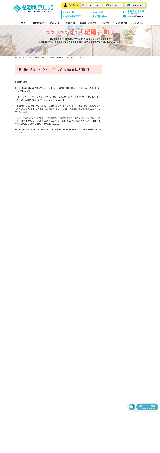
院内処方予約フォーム (61, 320)
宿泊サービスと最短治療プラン (96, 295)
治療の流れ (87, 268)
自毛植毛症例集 (22, 282)
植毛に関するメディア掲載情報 (129, 300)
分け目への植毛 (23, 317)
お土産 (113, 137)
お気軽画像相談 (22, 277)
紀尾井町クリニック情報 (128, 90)
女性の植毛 (22, 327)
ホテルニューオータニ (118, 159)
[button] (91, 5)
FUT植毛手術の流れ (92, 273)
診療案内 (120, 268)
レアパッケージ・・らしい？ (120, 75)
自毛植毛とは (56, 273)
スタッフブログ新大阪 (126, 295)
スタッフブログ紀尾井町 (126, 291)
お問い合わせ (65, 414)
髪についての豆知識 (118, 128)
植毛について (115, 132)
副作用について (90, 291)
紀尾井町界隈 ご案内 (118, 141)
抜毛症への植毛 (23, 295)
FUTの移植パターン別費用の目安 (96, 304)
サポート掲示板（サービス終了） (128, 308)
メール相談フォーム (24, 273)
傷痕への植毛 (22, 300)
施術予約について (116, 101)
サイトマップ (95, 414)
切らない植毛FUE (57, 291)
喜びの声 (114, 168)
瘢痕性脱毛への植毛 (25, 304)
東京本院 (121, 273)
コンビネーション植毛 (26, 313)
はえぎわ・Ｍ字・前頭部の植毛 (29, 286)
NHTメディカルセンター (126, 282)
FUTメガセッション (60, 282)
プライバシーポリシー (80, 414)
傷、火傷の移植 (116, 150)
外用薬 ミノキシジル (60, 308)
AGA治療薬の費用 (91, 313)
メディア (114, 163)
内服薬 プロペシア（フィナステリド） (65, 314)
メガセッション (23, 308)
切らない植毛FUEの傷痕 (61, 295)
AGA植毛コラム (122, 313)
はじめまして (29, 154)
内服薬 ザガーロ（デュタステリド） (65, 304)
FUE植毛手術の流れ (92, 277)
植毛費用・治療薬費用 (91, 300)
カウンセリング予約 (24, 268)
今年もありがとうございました (121, 92)
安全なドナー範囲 (57, 324)
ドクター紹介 (122, 286)
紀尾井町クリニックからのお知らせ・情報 (31, 332)
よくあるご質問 (122, 304)
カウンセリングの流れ (92, 282)
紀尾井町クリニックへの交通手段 (122, 173)
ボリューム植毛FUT (58, 277)
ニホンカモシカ (115, 110)
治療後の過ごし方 (91, 286)
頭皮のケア (114, 154)
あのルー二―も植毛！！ (72, 154)
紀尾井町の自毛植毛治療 (58, 268)
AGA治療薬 (55, 300)
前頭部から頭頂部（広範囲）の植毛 (30, 291)
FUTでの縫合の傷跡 (60, 286)
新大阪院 (121, 277)
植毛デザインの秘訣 (58, 329)
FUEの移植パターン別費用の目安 (96, 308)
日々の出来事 (124, 81)
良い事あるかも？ (116, 84)
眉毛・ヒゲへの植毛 (25, 322)
